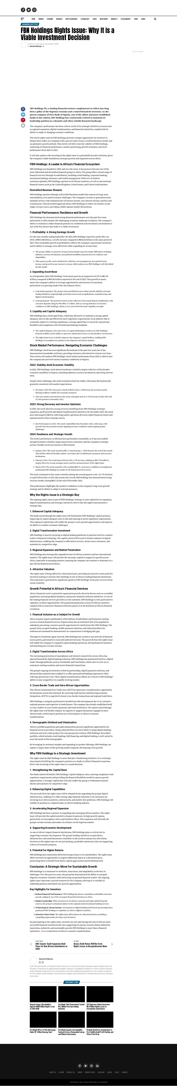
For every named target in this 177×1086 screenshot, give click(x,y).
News (136, 19)
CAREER (80, 1072)
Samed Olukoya (36, 46)
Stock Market (126, 19)
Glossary (101, 1072)
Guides (109, 1072)
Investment (104, 19)
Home (33, 19)
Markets (114, 19)
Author (61, 1072)
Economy (50, 19)
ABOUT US (52, 1072)
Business (59, 19)
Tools (117, 1072)
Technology (85, 19)
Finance (41, 19)
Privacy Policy (90, 1072)
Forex (95, 19)
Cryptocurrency (71, 19)
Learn (143, 19)
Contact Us (71, 1072)
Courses (125, 1072)
